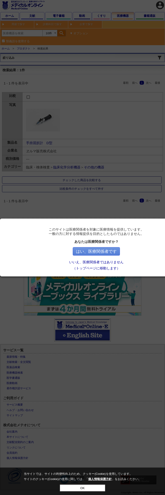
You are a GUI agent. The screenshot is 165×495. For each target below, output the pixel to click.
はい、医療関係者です (123, 251)
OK (82, 488)
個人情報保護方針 (100, 479)
